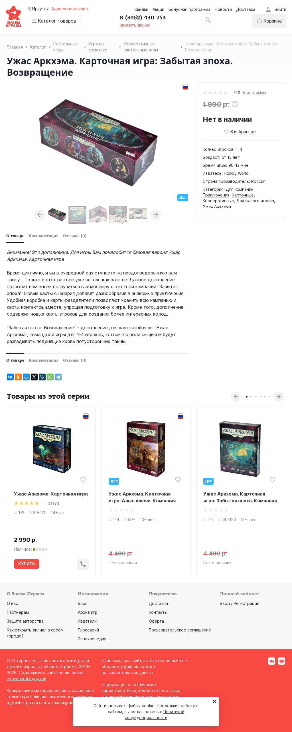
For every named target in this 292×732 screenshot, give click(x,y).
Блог (82, 603)
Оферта (156, 621)
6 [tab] (269, 397)
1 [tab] (247, 397)
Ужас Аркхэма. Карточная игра (51, 494)
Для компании (240, 189)
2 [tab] (251, 397)
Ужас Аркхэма (217, 206)
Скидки (141, 9)
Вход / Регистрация (239, 603)
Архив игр (88, 612)
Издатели (87, 621)
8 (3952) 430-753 (143, 17)
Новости (223, 9)
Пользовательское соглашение (180, 629)
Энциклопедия (92, 638)
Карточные (243, 194)
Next (156, 215)
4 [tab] (260, 397)
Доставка (245, 9)
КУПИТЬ (26, 563)
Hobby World (236, 173)
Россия (258, 181)
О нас (12, 603)
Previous (40, 215)
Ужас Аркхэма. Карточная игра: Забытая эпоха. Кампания (240, 497)
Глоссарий (88, 629)
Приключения (216, 194)
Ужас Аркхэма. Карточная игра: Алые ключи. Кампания (142, 497)
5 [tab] (265, 397)
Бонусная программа (189, 9)
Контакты (158, 612)
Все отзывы (254, 93)
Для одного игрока (255, 200)
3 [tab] (256, 397)
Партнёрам (18, 612)
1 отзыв (52, 503)
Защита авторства (25, 621)
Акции (158, 9)
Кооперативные (218, 200)
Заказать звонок (135, 25)
